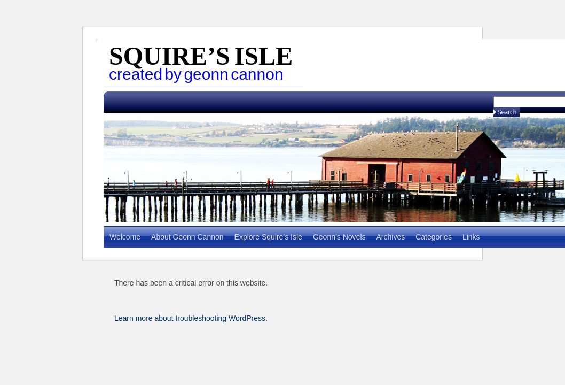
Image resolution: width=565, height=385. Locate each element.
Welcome (124, 237)
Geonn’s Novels (339, 237)
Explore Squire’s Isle (268, 237)
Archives (390, 237)
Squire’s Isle (201, 56)
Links (471, 237)
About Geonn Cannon (187, 237)
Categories (433, 237)
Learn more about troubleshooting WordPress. (191, 318)
